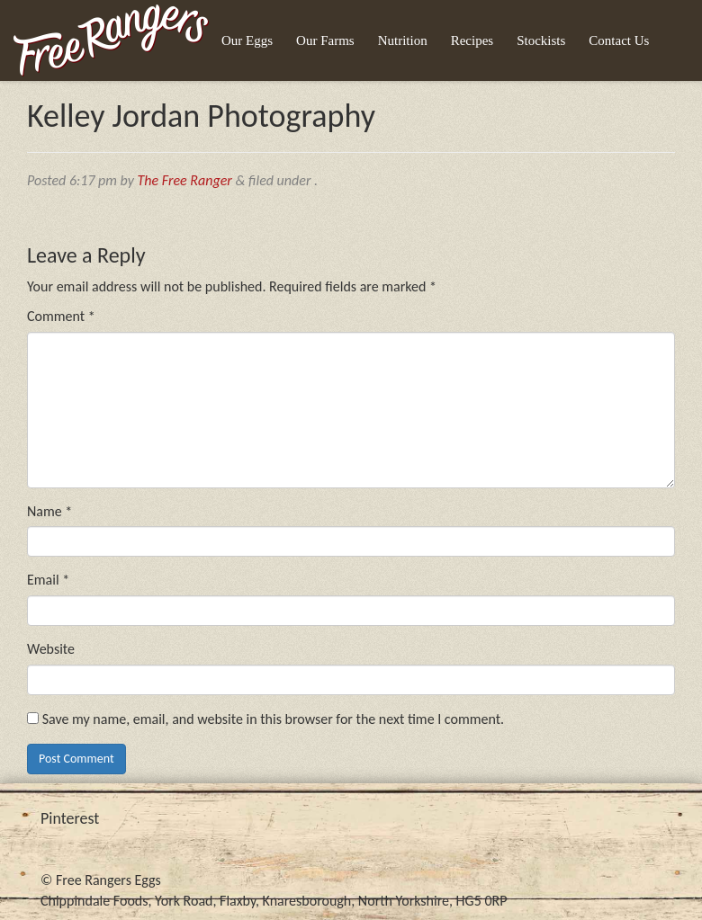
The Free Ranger (185, 180)
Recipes (472, 40)
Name (49, 511)
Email (48, 579)
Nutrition (403, 40)
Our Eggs (247, 40)
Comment (61, 316)
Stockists (541, 40)
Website (51, 648)
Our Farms (325, 40)
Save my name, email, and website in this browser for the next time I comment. (273, 719)
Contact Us (619, 40)
